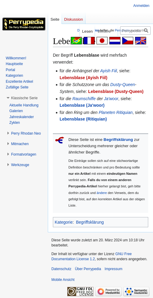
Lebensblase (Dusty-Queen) (115, 91)
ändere (102, 193)
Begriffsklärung (118, 139)
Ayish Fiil (108, 70)
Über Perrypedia (88, 269)
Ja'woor (111, 98)
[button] (24, 98)
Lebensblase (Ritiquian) (83, 119)
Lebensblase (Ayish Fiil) (83, 77)
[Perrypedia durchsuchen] (135, 30)
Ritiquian (124, 112)
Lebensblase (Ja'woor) (81, 105)
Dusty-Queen (122, 84)
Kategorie (64, 222)
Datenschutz (61, 269)
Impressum (113, 269)
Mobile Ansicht (62, 280)
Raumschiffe (84, 98)
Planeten (107, 112)
